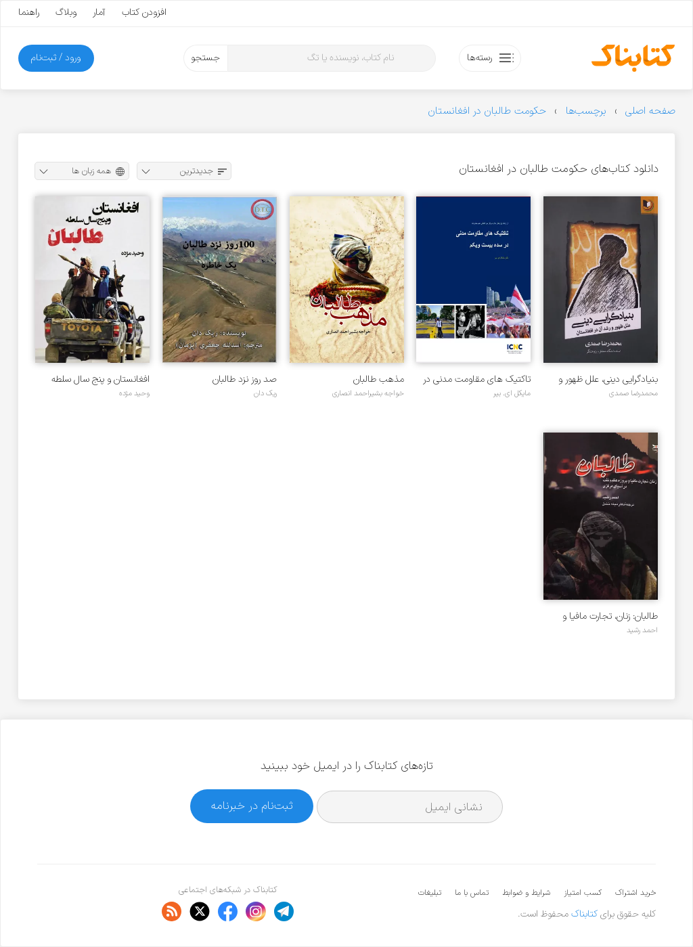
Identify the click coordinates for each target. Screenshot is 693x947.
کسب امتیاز (583, 893)
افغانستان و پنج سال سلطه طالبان (100, 379)
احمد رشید (642, 630)
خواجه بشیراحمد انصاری (368, 393)
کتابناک (584, 914)
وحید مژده (134, 393)
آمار (99, 12)
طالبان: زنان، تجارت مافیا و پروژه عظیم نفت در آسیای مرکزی (610, 616)
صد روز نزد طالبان (245, 379)
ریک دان (265, 393)
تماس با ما (472, 893)
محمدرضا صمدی (633, 393)
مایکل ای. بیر (512, 393)
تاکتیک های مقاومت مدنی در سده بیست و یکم (477, 379)
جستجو (205, 58)
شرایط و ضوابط (526, 893)
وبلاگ (65, 12)
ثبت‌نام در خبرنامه (252, 805)
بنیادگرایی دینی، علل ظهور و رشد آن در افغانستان (608, 379)
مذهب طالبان (378, 379)
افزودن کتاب (144, 12)
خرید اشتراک (635, 893)
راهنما (28, 12)
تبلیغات (429, 893)
